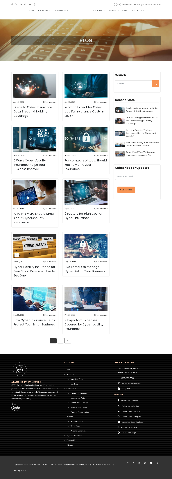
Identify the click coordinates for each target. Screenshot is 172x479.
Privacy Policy (20, 470)
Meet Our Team (77, 379)
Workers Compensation (80, 412)
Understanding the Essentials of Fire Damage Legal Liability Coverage (142, 120)
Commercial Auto (78, 398)
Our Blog (74, 384)
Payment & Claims (118, 10)
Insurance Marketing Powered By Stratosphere (70, 464)
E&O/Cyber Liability (79, 403)
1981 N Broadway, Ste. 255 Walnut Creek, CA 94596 (129, 371)
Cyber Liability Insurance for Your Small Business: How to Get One (34, 271)
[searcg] (137, 84)
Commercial (61, 10)
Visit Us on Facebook (129, 401)
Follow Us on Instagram (131, 417)
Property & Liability (79, 393)
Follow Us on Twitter (130, 406)
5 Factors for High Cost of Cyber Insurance (83, 216)
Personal (99, 10)
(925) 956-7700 (127, 378)
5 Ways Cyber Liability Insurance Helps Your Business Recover (29, 165)
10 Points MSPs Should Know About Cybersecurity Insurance (33, 218)
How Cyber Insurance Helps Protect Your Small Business (34, 322)
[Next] (67, 341)
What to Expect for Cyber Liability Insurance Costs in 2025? (84, 111)
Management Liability (80, 407)
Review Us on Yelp (129, 428)
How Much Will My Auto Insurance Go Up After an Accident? (142, 144)
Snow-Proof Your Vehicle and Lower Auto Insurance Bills (140, 154)
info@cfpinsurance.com (131, 384)
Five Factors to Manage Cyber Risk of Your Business (84, 269)
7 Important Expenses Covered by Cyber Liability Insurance (83, 324)
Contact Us (137, 10)
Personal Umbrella (78, 431)
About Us (44, 10)
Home (31, 10)
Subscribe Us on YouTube (132, 422)
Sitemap (70, 445)
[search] (155, 84)
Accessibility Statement (102, 464)
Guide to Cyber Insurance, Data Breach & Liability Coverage (33, 111)
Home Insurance (77, 426)
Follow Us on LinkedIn (130, 412)
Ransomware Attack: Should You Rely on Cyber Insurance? (85, 165)
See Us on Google (129, 433)
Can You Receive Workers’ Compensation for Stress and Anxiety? (141, 133)
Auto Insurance (77, 421)
